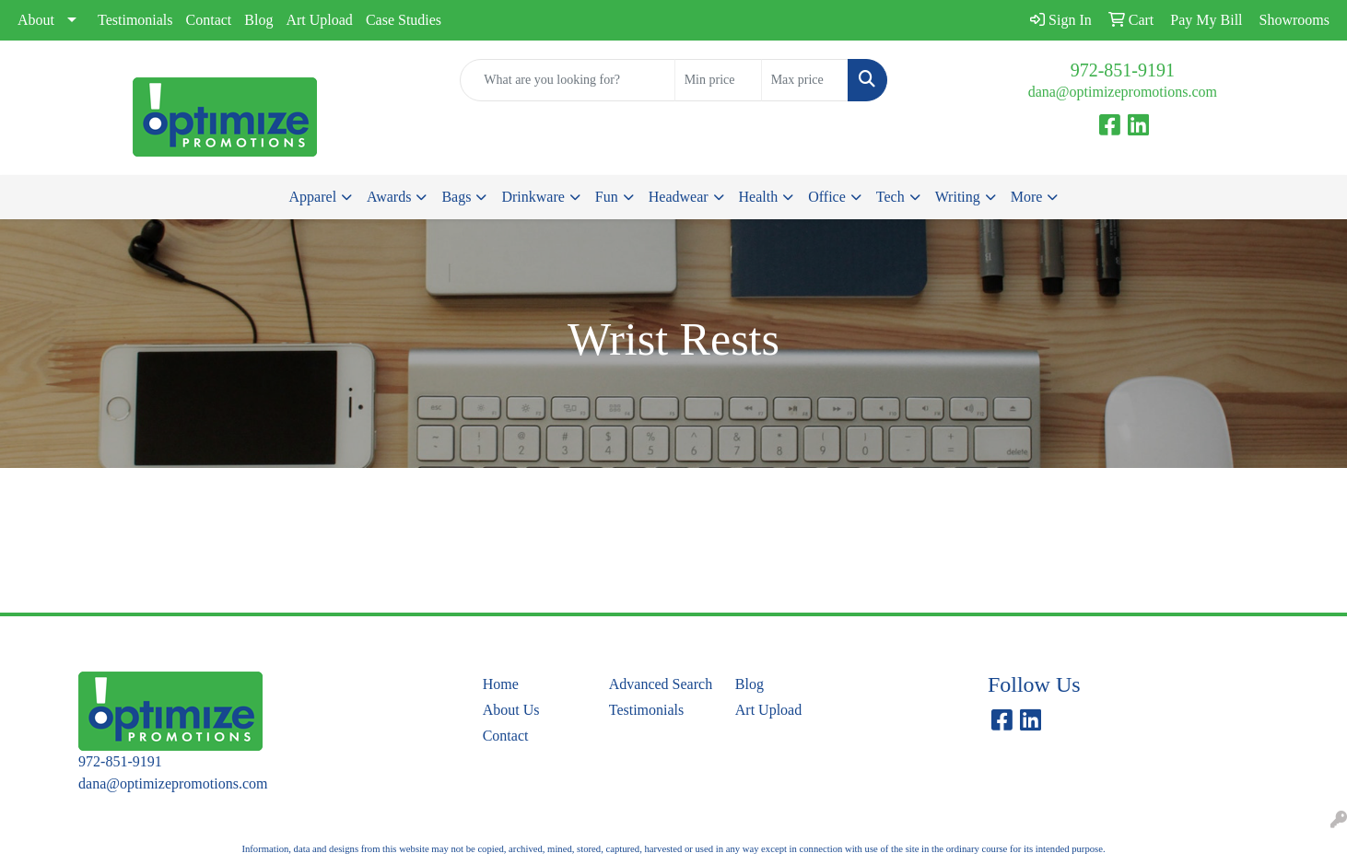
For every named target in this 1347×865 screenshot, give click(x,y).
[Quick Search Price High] (805, 80)
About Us (511, 710)
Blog (258, 20)
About (36, 20)
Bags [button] (456, 197)
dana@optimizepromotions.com (1122, 91)
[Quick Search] (567, 80)
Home (501, 684)
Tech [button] (890, 197)
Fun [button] (606, 197)
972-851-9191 (1123, 70)
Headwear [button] (679, 197)
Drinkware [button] (532, 197)
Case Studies (403, 20)
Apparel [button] (313, 197)
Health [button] (759, 197)
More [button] (1027, 197)
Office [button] (827, 197)
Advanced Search (660, 684)
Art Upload (319, 20)
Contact (209, 20)
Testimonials (135, 20)
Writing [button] (957, 197)
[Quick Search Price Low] (718, 80)
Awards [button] (389, 197)
